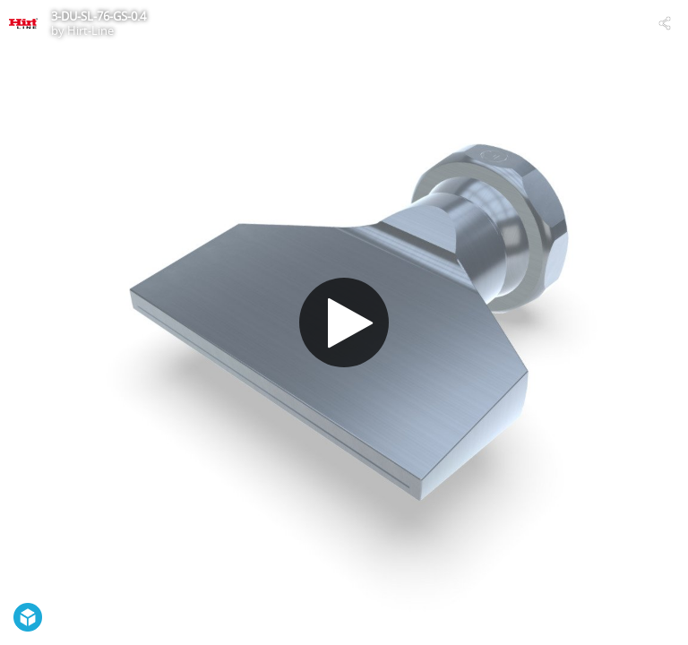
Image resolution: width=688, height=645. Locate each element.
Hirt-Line (90, 30)
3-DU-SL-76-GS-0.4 (98, 16)
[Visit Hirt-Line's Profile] (23, 23)
